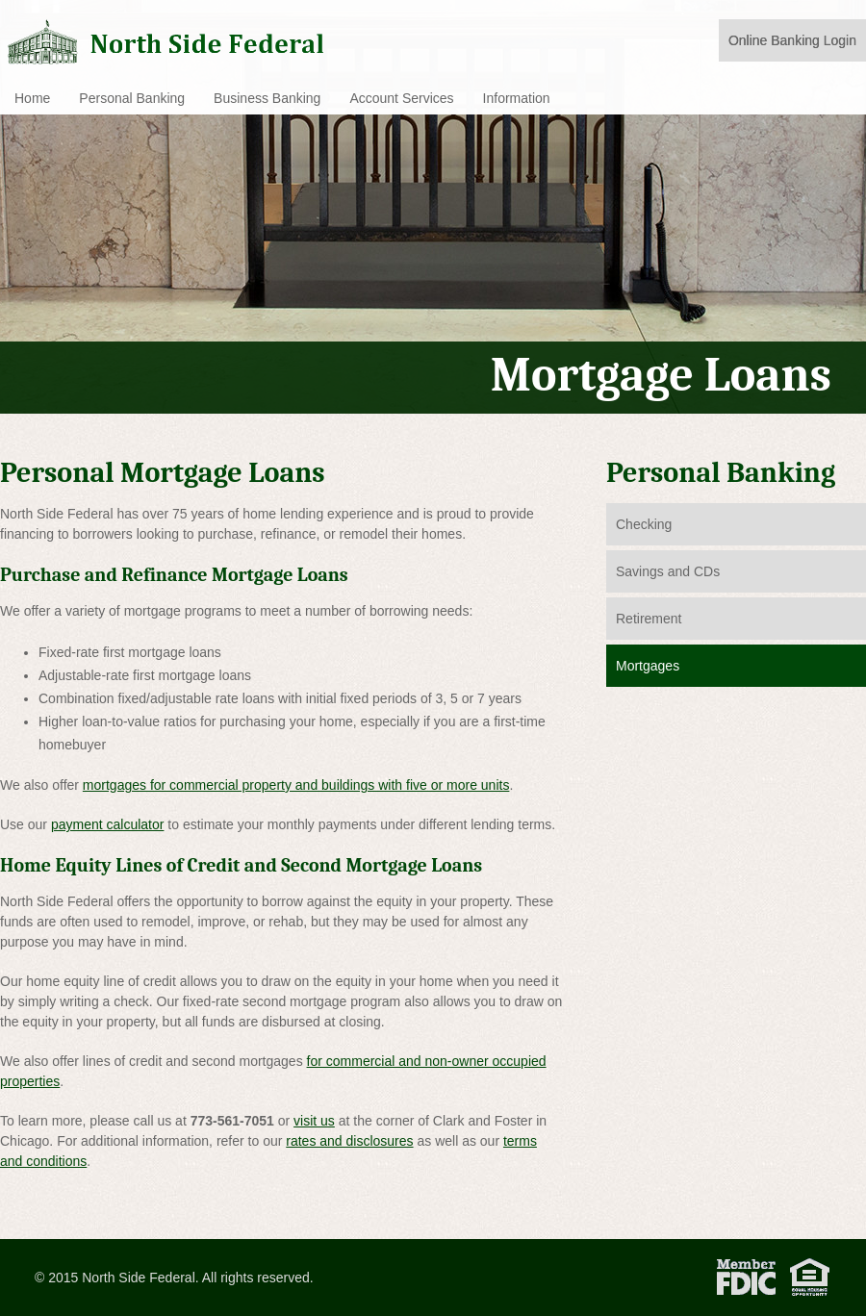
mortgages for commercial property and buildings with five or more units (296, 785)
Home (32, 98)
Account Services (401, 98)
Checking (644, 524)
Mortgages (647, 665)
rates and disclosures (349, 1141)
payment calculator (108, 824)
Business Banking (267, 98)
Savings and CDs (668, 571)
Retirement (648, 618)
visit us (314, 1120)
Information (516, 98)
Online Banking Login (792, 40)
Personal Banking (132, 98)
